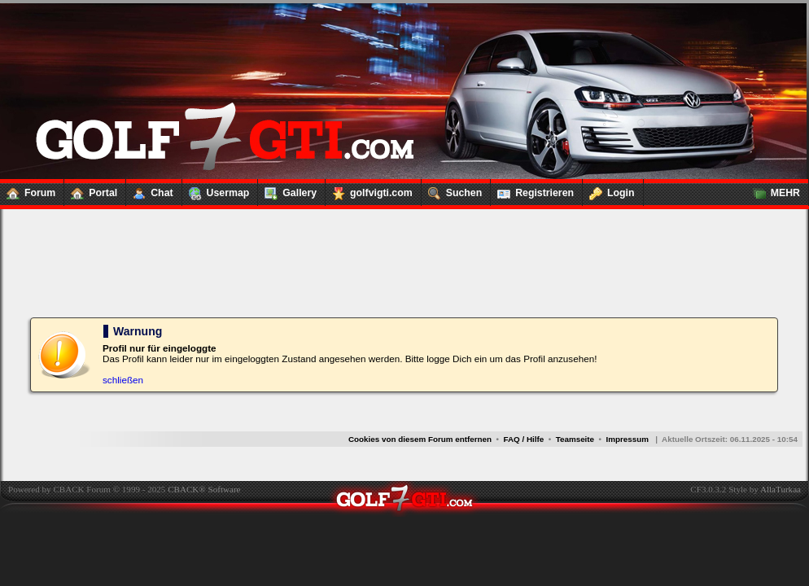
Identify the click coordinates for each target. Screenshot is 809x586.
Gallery (287, 189)
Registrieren (532, 189)
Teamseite (575, 439)
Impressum (627, 439)
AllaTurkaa (780, 489)
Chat (149, 189)
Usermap (216, 189)
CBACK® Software (204, 489)
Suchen (452, 189)
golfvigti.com (369, 189)
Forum (27, 189)
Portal (90, 189)
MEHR (773, 189)
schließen (123, 379)
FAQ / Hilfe (524, 439)
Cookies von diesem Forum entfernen (420, 439)
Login (609, 189)
